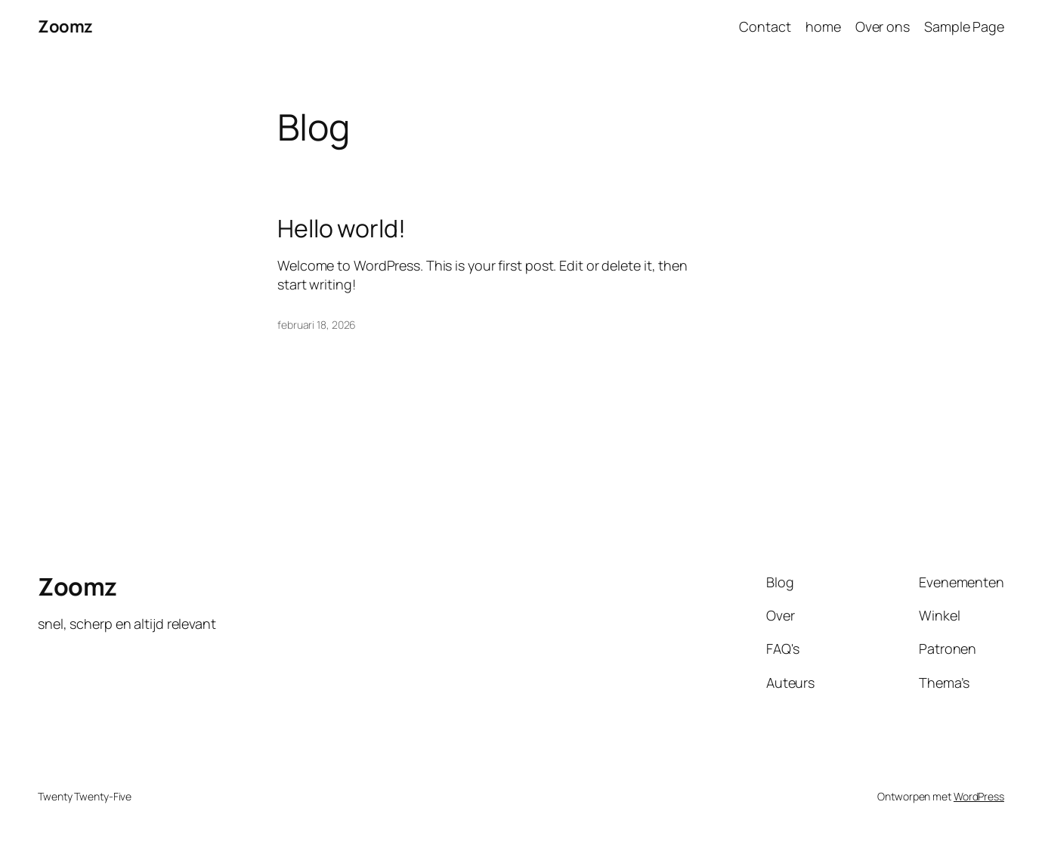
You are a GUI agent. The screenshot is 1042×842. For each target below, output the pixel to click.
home (823, 26)
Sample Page (964, 26)
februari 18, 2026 (316, 324)
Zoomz (65, 26)
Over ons (882, 26)
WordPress (979, 796)
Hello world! (341, 228)
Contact (764, 26)
